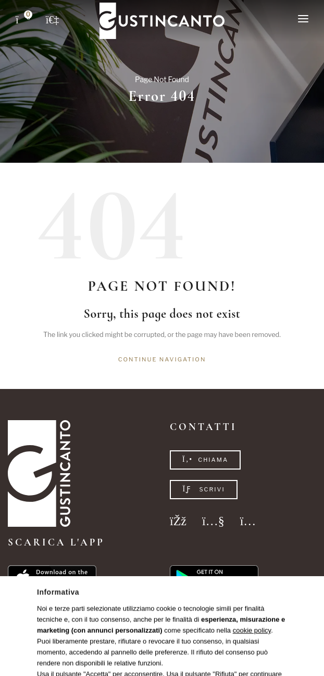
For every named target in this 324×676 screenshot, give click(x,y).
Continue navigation (162, 359)
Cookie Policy (182, 654)
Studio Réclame (254, 654)
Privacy (148, 654)
